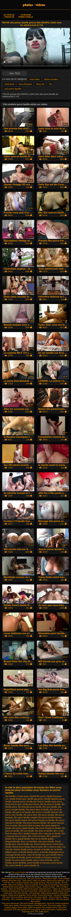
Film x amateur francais (20, 883)
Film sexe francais (20, 893)
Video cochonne (55, 897)
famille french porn (18, 799)
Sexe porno (28, 897)
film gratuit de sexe (37, 883)
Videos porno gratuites (17, 895)
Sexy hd (40, 84)
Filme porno (27, 881)
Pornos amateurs (62, 903)
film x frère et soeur (36, 836)
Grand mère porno (45, 895)
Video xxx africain (15, 889)
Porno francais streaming (49, 885)
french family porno (43, 844)
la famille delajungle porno (52, 852)
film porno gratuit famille (23, 828)
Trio (50, 84)
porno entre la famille (43, 860)
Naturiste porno (45, 889)
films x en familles (29, 841)
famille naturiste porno (15, 801)
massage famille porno (15, 855)
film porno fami (30, 815)
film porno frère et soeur (29, 825)
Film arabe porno (41, 912)
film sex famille (27, 831)
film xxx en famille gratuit (42, 839)
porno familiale (19, 863)
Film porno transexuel (10, 903)
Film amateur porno (49, 908)
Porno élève (22, 908)
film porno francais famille (34, 823)
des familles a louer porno (17, 796)
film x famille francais (28, 833)
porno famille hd (31, 865)
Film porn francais (34, 879)
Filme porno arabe (50, 879)
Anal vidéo (34, 79)
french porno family (21, 847)
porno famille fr (16, 865)
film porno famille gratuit (16, 820)
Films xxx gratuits (31, 885)
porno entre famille (23, 860)
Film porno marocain (29, 891)
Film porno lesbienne (61, 895)
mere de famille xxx (36, 855)
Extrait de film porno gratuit (13, 887)
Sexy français (25, 84)
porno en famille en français (38, 857)
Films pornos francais (61, 891)
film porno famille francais (50, 817)
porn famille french (54, 855)
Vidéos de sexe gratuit (61, 889)
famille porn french (35, 801)
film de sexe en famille (50, 804)
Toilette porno (61, 910)
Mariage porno (40, 903)
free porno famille (46, 841)
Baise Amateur (51, 79)
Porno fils (50, 903)
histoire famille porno (23, 849)
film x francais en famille (50, 833)
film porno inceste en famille (48, 828)
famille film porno (37, 796)
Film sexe (6, 897)
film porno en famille (21, 812)
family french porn (13, 804)
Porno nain (8, 893)
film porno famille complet (25, 817)
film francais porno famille (30, 807)
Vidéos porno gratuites (56, 881)
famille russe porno (53, 801)
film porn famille (50, 807)
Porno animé (32, 895)
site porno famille (13, 88)
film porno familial (46, 815)
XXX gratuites (34, 893)
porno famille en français (38, 863)
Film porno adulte (41, 897)
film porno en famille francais (45, 812)
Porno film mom (15, 881)
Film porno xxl (20, 879)
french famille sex (25, 844)
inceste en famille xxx (43, 849)
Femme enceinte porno (11, 891)
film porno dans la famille (37, 809)
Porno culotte (36, 899)
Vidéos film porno (45, 891)
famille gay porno (35, 799)
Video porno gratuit (30, 889)
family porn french (31, 804)
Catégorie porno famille (25, 16)
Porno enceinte (17, 897)
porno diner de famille (15, 857)
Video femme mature (33, 887)
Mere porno (64, 885)
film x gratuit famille (21, 839)
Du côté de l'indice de (9, 16)
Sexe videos (35, 901)
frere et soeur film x (39, 847)
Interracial (9, 84)
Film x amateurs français (20, 899)
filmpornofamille (12, 841)
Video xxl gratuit (7, 879)
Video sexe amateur (15, 885)
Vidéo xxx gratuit (39, 881)
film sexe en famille (44, 831)
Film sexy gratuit (62, 899)
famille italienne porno (54, 799)
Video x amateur (48, 899)
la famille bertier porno (28, 852)
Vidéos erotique (49, 887)
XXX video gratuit (19, 910)
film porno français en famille (41, 820)
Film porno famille (18, 872)
